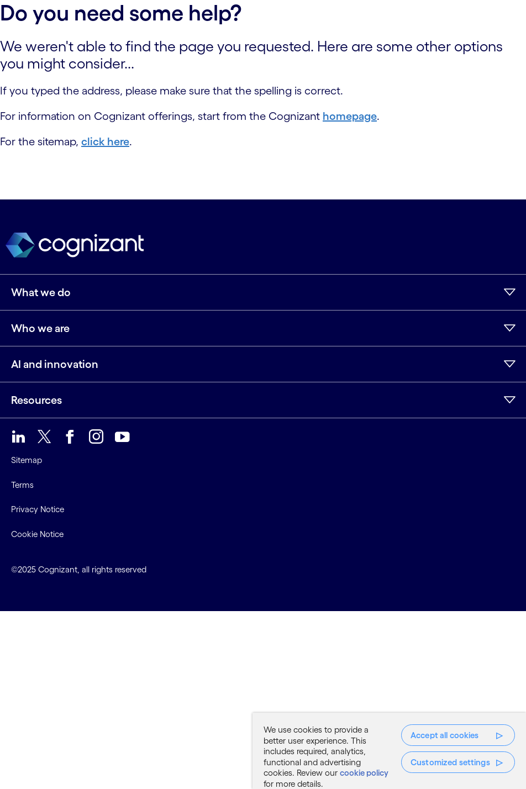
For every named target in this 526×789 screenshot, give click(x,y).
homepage (350, 116)
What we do (41, 292)
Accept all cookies (445, 735)
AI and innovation (54, 364)
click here (105, 141)
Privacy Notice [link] (37, 509)
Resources (36, 400)
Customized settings (450, 762)
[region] (389, 751)
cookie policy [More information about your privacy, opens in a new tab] (364, 772)
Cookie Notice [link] (37, 534)
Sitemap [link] (26, 460)
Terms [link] (22, 485)
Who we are (40, 328)
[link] (18, 436)
